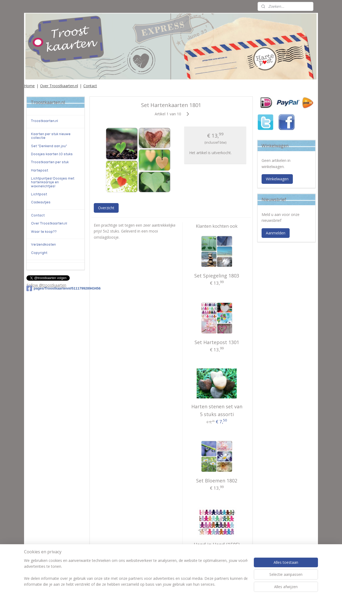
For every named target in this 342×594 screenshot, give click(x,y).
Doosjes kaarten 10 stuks (52, 155)
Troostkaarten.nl (44, 121)
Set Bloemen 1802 (216, 480)
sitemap (152, 584)
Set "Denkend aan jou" (49, 146)
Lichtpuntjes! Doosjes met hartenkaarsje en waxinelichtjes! (52, 183)
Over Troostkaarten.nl (59, 85)
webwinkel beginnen (184, 584)
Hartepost (39, 171)
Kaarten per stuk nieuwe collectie (51, 136)
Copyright (39, 253)
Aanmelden (275, 232)
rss (164, 584)
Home (29, 85)
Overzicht (106, 207)
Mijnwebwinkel (231, 584)
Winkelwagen (277, 178)
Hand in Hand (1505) (217, 544)
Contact (90, 85)
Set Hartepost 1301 (216, 342)
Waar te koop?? (44, 232)
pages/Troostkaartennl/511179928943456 (55, 288)
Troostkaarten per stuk (50, 163)
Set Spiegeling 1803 (216, 275)
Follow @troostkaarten (46, 285)
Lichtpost (39, 195)
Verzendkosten (43, 245)
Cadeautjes (40, 203)
